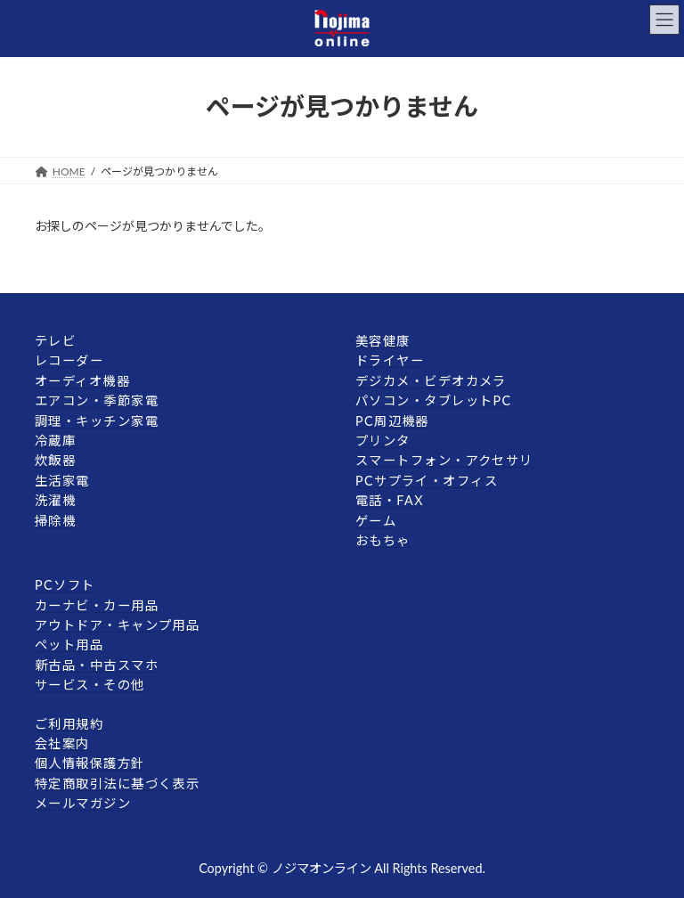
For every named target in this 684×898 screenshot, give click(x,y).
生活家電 (62, 480)
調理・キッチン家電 (97, 420)
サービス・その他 (90, 684)
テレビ (55, 340)
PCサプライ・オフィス (426, 480)
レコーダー (69, 360)
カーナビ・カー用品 (97, 604)
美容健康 (383, 340)
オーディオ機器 (82, 380)
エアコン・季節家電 (97, 400)
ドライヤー (389, 360)
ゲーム (375, 519)
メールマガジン (83, 803)
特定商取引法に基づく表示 (117, 783)
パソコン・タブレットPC (433, 400)
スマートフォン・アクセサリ (444, 460)
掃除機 (55, 519)
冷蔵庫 (55, 440)
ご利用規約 (69, 723)
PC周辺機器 (392, 420)
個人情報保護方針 (90, 763)
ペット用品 (69, 644)
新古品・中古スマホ (97, 665)
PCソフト (64, 584)
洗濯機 (55, 500)
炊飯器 (55, 460)
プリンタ (383, 440)
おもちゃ (383, 540)
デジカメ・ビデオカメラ (431, 380)
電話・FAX (389, 500)
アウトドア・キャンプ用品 (117, 625)
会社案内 (62, 743)
